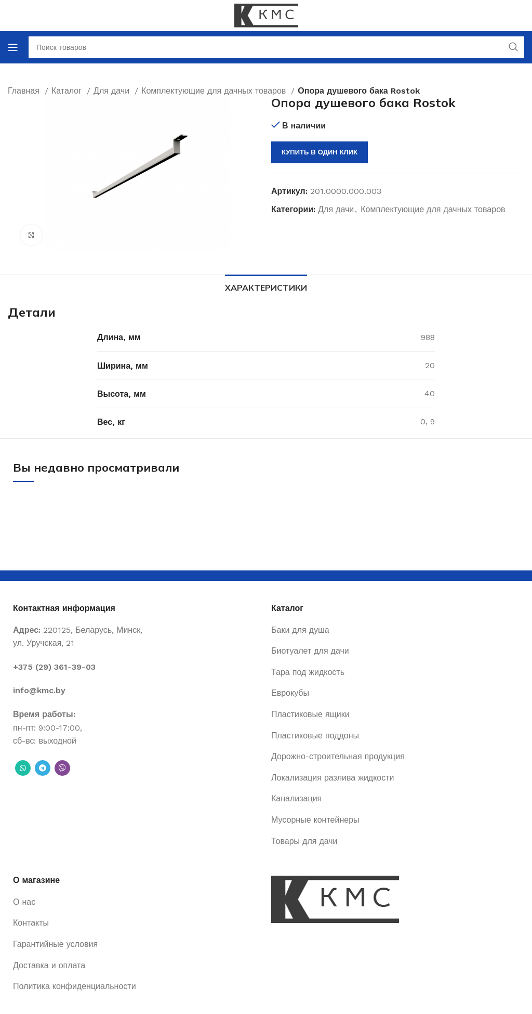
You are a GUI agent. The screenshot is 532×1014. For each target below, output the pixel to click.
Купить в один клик (319, 152)
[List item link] (137, 667)
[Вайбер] (62, 768)
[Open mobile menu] (13, 47)
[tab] (266, 286)
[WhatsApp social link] (23, 768)
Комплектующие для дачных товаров (433, 209)
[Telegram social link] (42, 768)
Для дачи (336, 209)
